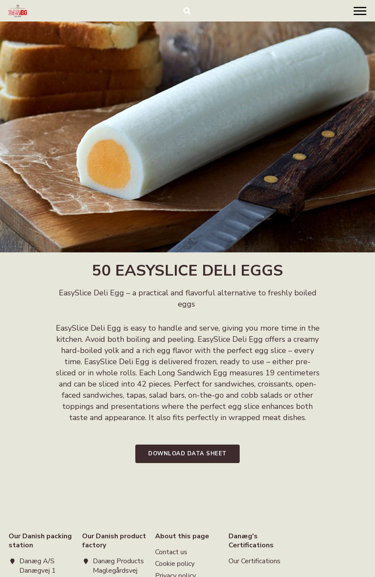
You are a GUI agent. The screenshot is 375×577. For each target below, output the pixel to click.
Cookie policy (175, 563)
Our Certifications (254, 562)
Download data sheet (187, 453)
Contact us (171, 553)
